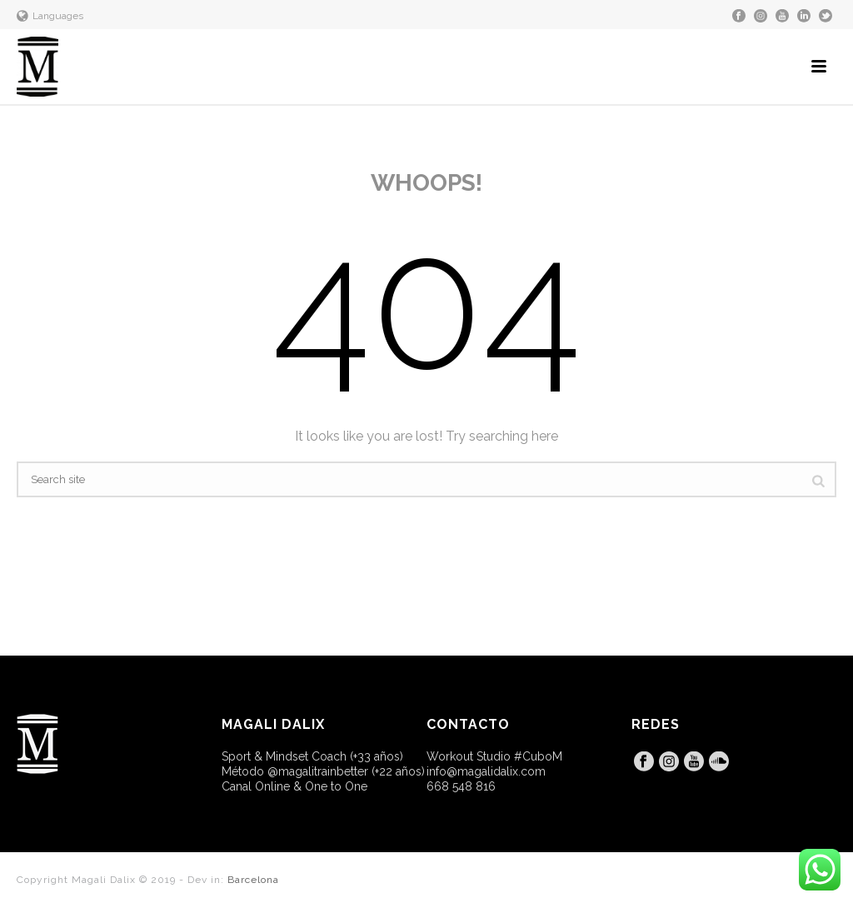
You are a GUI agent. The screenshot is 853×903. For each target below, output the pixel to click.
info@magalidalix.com (486, 771)
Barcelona (253, 880)
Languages (50, 16)
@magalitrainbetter (317, 771)
